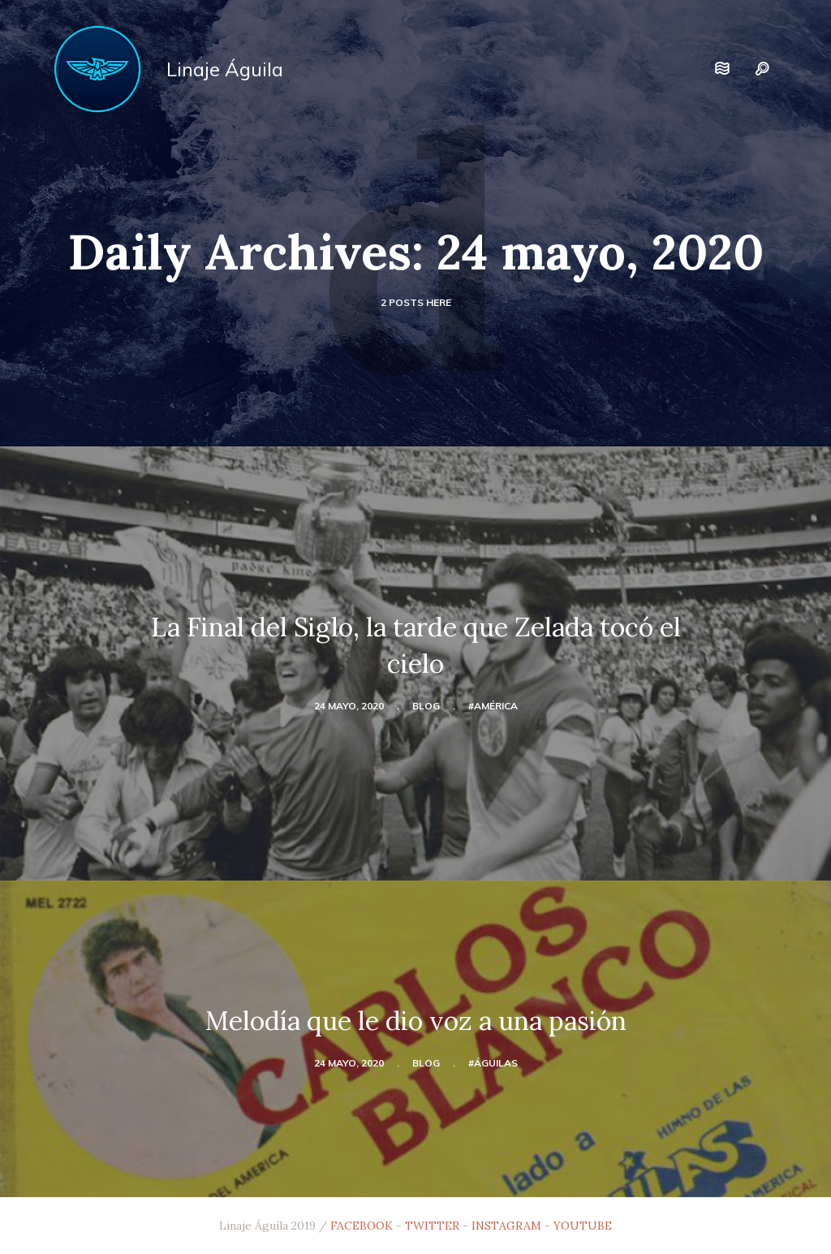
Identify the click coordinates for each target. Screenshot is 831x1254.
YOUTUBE (582, 1225)
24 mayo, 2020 (349, 706)
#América (493, 706)
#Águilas (493, 1063)
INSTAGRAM (506, 1225)
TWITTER (432, 1225)
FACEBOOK (361, 1225)
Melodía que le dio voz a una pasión (415, 1020)
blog (426, 706)
